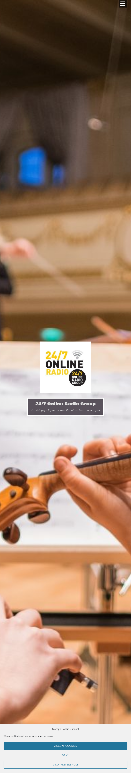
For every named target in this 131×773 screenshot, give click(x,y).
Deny (65, 755)
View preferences (65, 764)
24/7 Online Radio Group (65, 404)
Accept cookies (65, 745)
